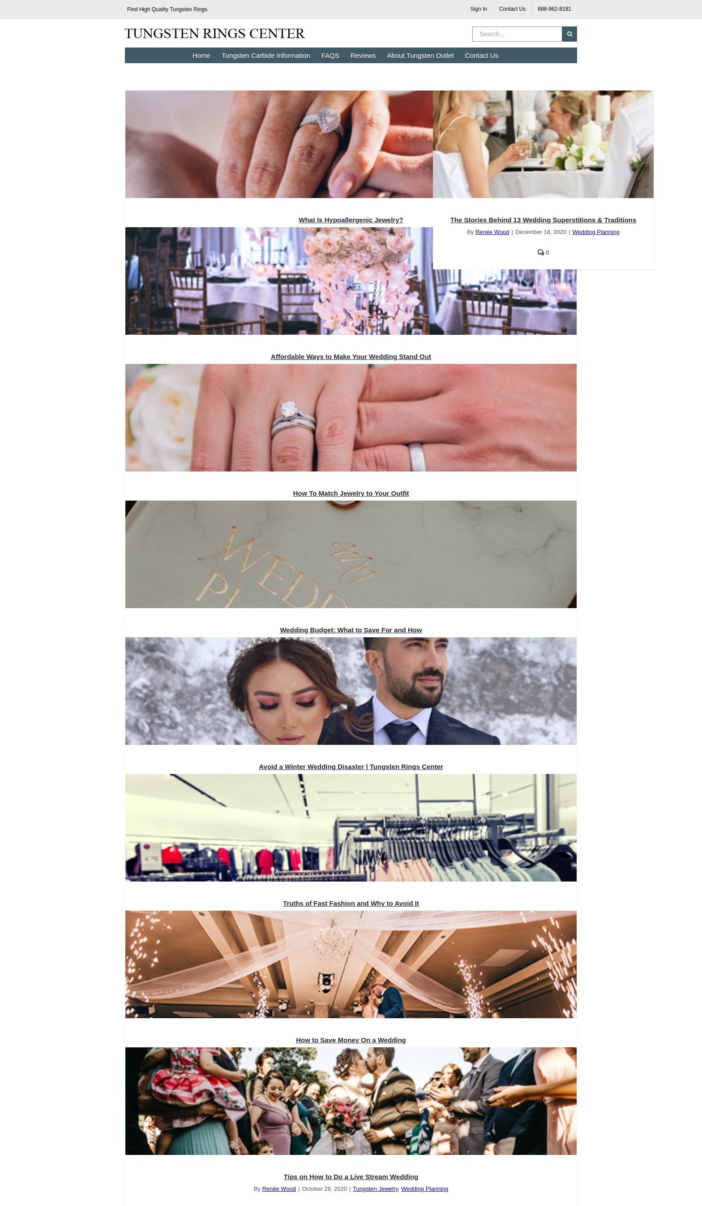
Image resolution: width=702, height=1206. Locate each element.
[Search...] (517, 34)
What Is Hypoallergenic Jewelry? (351, 220)
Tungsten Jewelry (375, 1188)
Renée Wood (492, 232)
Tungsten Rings (188, 9)
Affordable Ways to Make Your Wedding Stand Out (351, 356)
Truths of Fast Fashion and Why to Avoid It (351, 903)
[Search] (569, 34)
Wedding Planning (596, 232)
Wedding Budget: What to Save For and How (351, 630)
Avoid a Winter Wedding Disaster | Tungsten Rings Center (351, 766)
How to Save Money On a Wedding (351, 1040)
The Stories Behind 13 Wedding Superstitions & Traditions (543, 220)
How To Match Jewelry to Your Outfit (351, 493)
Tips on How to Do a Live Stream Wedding (351, 1176)
